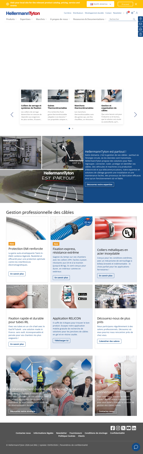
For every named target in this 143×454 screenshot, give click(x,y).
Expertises (25, 19)
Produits (10, 19)
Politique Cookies (66, 436)
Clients (81, 436)
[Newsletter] (140, 24)
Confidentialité (117, 433)
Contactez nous (23, 433)
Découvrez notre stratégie (22, 411)
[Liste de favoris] (140, 34)
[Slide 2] (72, 128)
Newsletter (61, 433)
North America (100, 4)
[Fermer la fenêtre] (136, 4)
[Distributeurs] (140, 18)
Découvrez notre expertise (99, 184)
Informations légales (43, 433)
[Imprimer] (140, 29)
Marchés (40, 19)
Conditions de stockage (96, 433)
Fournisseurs (76, 433)
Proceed (125, 4)
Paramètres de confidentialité (74, 445)
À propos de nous (59, 19)
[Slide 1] (69, 128)
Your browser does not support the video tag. (71, 64)
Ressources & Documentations (88, 19)
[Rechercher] (122, 19)
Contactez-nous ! (107, 411)
